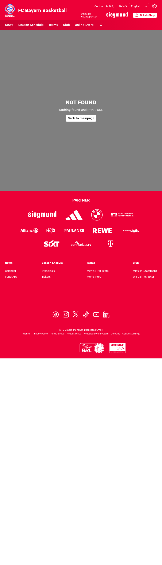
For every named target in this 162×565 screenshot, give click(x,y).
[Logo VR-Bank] (122, 215)
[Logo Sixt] (51, 243)
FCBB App (11, 276)
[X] (76, 314)
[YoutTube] (96, 314)
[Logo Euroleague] (55, 347)
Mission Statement (145, 270)
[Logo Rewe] (102, 230)
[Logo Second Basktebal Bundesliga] (117, 348)
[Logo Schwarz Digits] (131, 230)
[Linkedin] (106, 314)
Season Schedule (30, 25)
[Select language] (139, 6)
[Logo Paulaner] (74, 230)
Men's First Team (98, 270)
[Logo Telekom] (110, 243)
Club (66, 25)
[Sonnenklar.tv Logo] (81, 243)
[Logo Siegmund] (42, 215)
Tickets (46, 276)
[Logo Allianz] (29, 230)
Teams (53, 25)
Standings (48, 270)
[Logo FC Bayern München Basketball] (81, 298)
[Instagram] (65, 314)
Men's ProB (94, 276)
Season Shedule (52, 262)
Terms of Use (57, 333)
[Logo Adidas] (74, 215)
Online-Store (84, 25)
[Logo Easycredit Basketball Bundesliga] (92, 348)
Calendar (10, 270)
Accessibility (74, 333)
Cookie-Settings (131, 333)
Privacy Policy (40, 333)
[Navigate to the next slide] (126, 6)
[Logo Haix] (51, 230)
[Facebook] (55, 314)
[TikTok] (86, 314)
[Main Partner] (117, 15)
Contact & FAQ (103, 6)
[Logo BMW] (97, 215)
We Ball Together (143, 276)
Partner (81, 200)
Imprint (26, 333)
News (9, 25)
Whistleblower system (96, 333)
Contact (115, 333)
